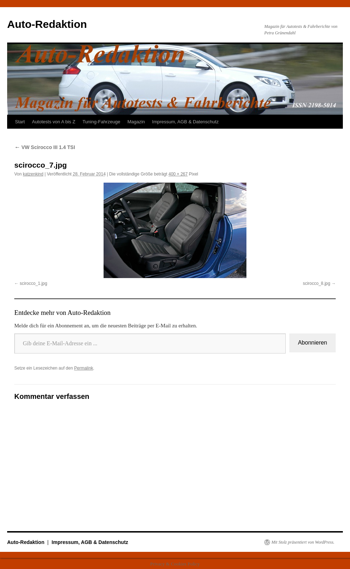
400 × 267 (178, 174)
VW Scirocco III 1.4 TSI (44, 147)
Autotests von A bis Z (53, 121)
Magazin (136, 121)
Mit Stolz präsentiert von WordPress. (302, 542)
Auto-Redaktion (47, 24)
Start (20, 121)
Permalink (83, 368)
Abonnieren (312, 343)
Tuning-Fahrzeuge (101, 121)
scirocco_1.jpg (33, 283)
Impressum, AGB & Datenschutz (185, 121)
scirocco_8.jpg (316, 283)
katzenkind (33, 174)
